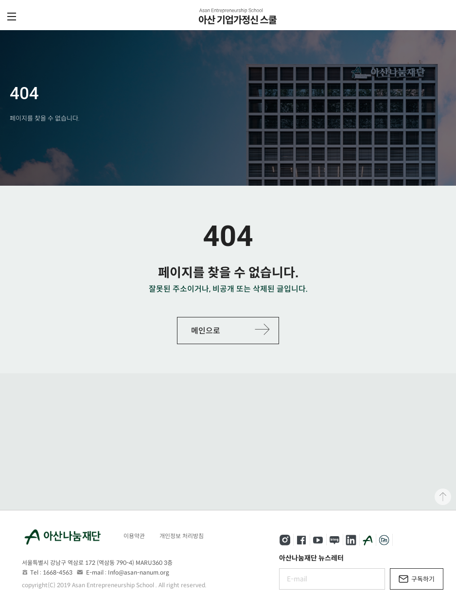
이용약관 (134, 536)
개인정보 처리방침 (181, 536)
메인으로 (205, 331)
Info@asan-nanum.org (138, 572)
